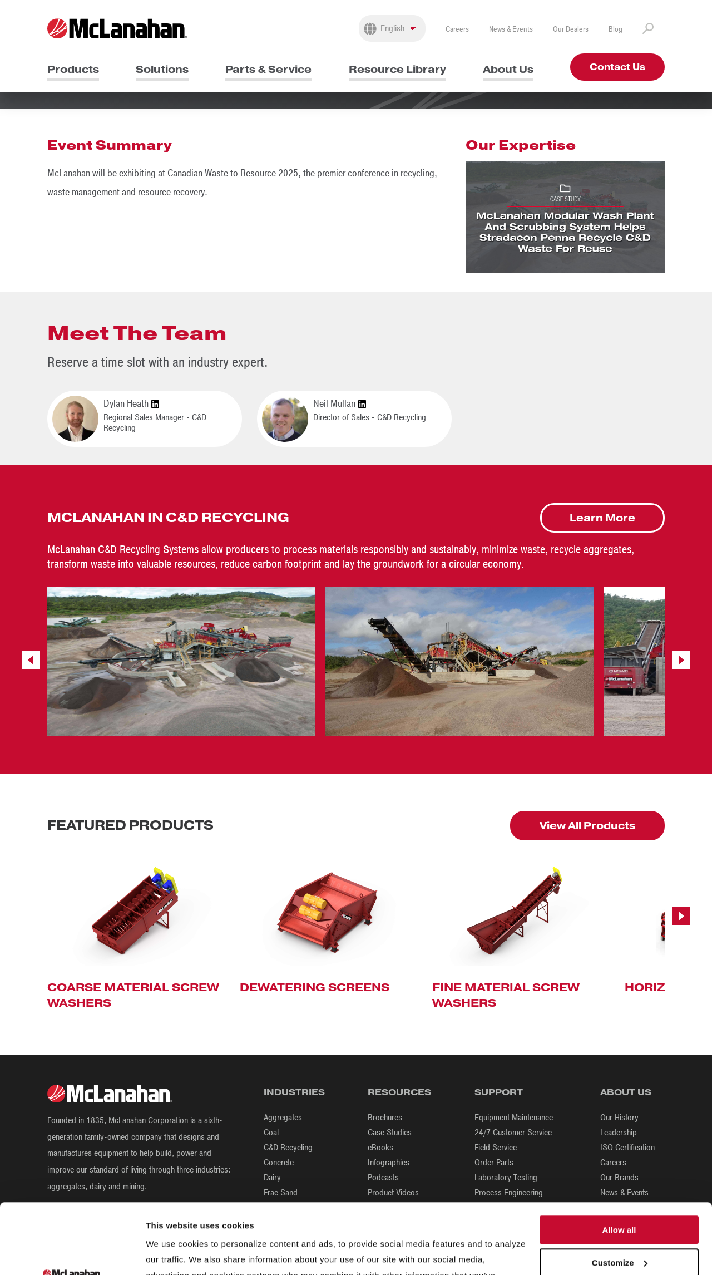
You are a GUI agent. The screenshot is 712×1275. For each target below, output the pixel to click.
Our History (619, 1117)
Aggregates (283, 1117)
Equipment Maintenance (513, 1117)
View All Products (587, 825)
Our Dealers (571, 29)
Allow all (619, 1159)
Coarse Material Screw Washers (133, 995)
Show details (171, 1253)
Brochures (385, 1117)
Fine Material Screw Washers (506, 995)
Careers (457, 29)
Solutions (162, 69)
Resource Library (397, 69)
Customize (619, 1192)
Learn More (602, 517)
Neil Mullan (339, 404)
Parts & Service (268, 69)
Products (73, 69)
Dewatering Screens (314, 987)
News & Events (511, 29)
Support (498, 1092)
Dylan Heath (131, 404)
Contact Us (617, 67)
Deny (619, 1225)
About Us (508, 69)
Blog (615, 29)
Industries (294, 1092)
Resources (399, 1092)
